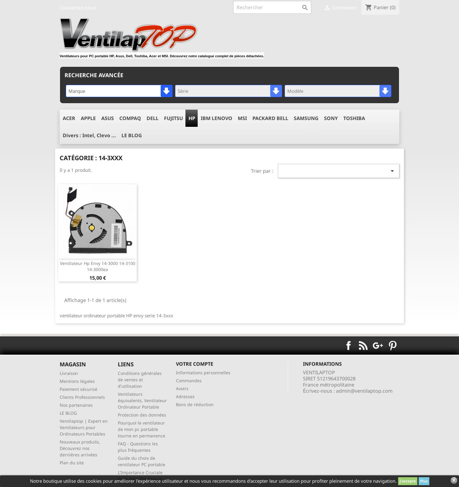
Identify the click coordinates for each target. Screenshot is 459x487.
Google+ (378, 345)
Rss (363, 345)
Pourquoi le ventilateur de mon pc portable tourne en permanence (141, 429)
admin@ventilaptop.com (364, 390)
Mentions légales (77, 381)
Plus (424, 481)
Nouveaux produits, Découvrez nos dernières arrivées (80, 448)
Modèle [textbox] (295, 91)
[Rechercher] (272, 7)
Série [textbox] (183, 91)
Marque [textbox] (77, 91)
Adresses (185, 396)
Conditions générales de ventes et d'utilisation (140, 379)
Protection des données (142, 415)
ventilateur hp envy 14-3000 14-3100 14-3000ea (97, 266)
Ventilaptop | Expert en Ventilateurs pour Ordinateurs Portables (84, 427)
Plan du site (72, 463)
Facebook (348, 345)
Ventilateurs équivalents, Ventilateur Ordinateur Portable (142, 400)
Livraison (69, 373)
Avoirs (182, 388)
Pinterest (392, 345)
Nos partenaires (76, 405)
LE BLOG (68, 413)
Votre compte (194, 364)
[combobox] (119, 91)
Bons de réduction (195, 404)
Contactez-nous (78, 7)
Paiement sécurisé (78, 389)
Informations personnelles (203, 373)
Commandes (189, 380)
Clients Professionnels (82, 397)
